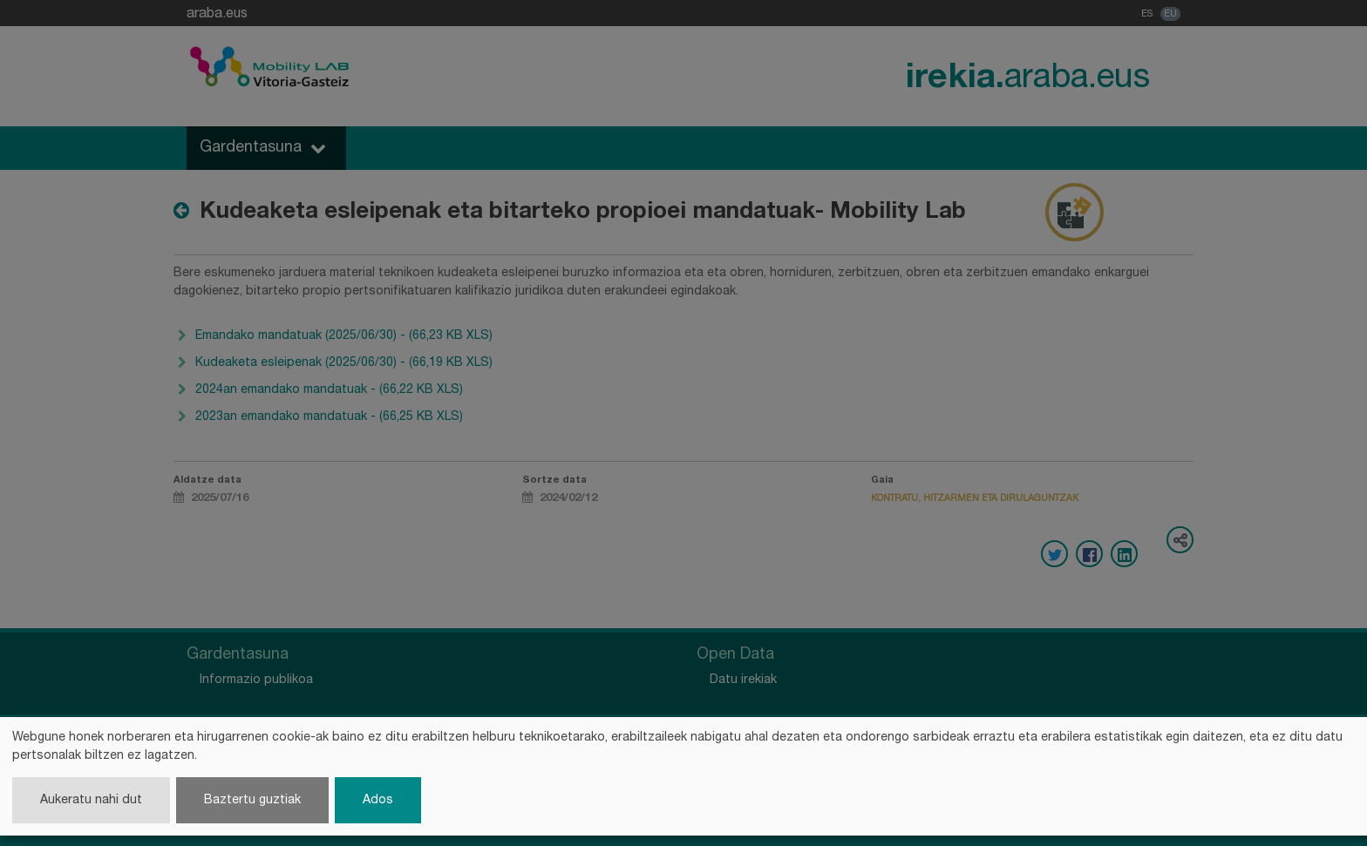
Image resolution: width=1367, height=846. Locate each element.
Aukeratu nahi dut (91, 800)
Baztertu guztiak (252, 800)
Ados (378, 800)
